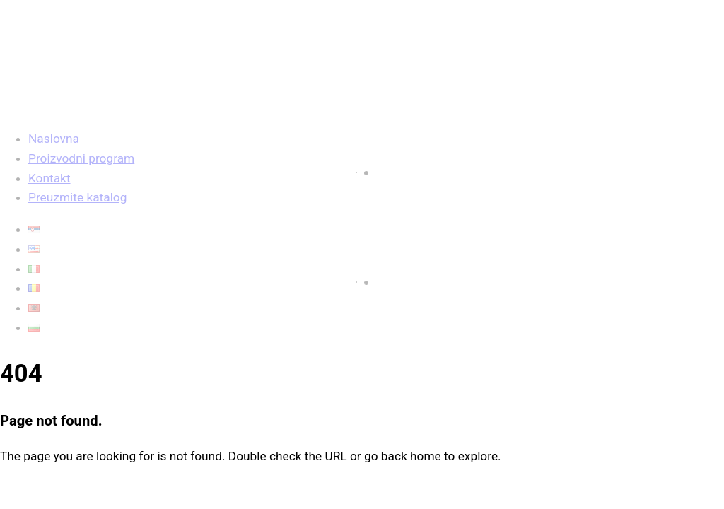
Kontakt (49, 178)
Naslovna (53, 138)
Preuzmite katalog (77, 197)
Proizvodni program (81, 158)
